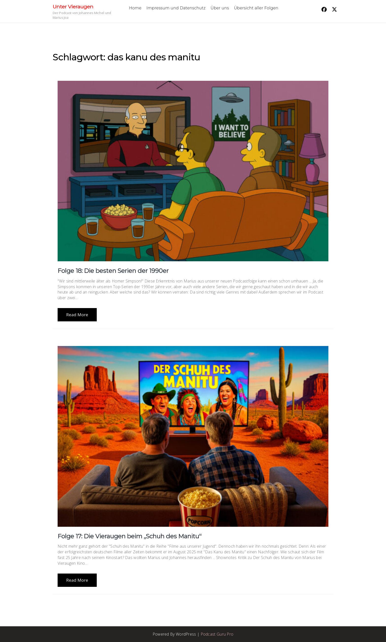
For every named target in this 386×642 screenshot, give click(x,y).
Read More (77, 314)
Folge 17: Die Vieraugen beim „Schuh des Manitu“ (129, 536)
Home (135, 8)
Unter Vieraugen (73, 6)
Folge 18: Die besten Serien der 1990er (113, 270)
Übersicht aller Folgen (256, 8)
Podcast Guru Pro (217, 634)
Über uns (219, 8)
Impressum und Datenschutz (176, 8)
